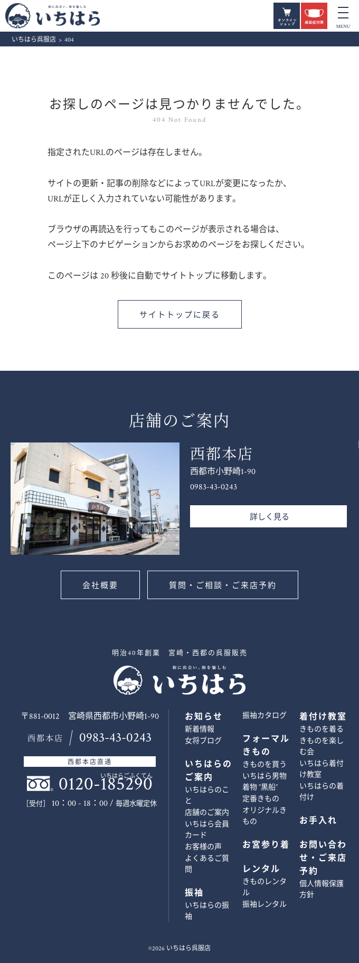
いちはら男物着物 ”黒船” (264, 782)
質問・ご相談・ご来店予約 (223, 586)
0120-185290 (106, 784)
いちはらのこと (207, 795)
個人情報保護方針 (321, 889)
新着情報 (199, 729)
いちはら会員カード (207, 830)
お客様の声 (203, 847)
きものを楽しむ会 (321, 746)
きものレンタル (264, 887)
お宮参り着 (266, 845)
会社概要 (100, 586)
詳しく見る (269, 517)
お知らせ (204, 717)
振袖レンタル (264, 904)
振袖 (194, 893)
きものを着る (321, 729)
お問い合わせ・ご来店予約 (341, 534)
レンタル (261, 869)
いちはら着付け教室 (321, 769)
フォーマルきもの (266, 746)
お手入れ (318, 820)
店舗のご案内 (207, 812)
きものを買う (264, 764)
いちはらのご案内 (208, 771)
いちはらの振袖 (207, 911)
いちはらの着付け (321, 792)
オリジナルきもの (264, 816)
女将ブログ (203, 741)
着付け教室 (323, 717)
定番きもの (260, 799)
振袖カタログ (264, 715)
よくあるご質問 (207, 864)
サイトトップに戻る (179, 315)
